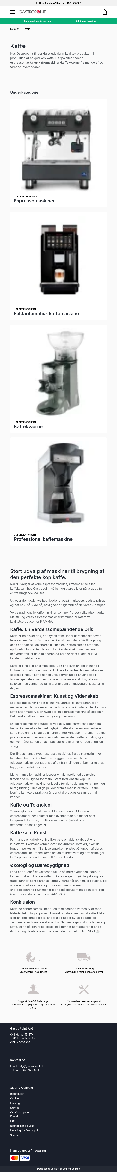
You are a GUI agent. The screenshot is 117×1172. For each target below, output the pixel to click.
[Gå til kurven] (103, 12)
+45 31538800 (73, 3)
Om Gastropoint (20, 1112)
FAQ (12, 1121)
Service (15, 1107)
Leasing (15, 1103)
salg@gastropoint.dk (31, 1066)
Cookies (15, 1098)
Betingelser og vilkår (22, 1125)
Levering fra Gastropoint (25, 1130)
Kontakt (15, 1116)
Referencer (17, 1093)
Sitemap (15, 1135)
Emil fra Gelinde (71, 1168)
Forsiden (14, 28)
